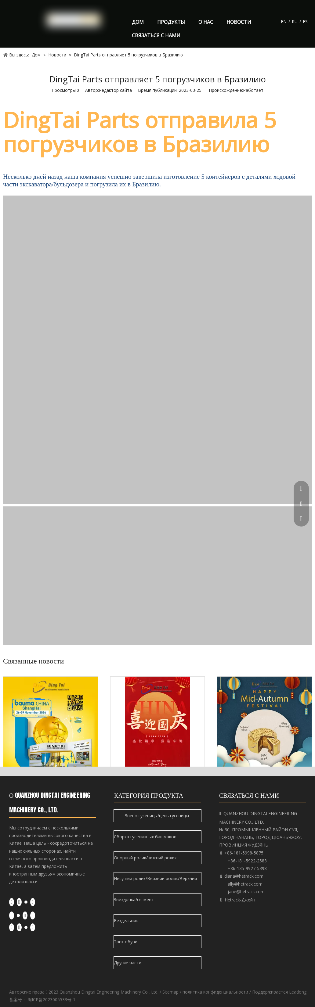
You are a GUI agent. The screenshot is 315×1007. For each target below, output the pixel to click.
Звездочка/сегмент (134, 899)
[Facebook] (11, 902)
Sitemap (170, 992)
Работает (253, 90)
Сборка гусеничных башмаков (146, 837)
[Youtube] (32, 902)
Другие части (128, 963)
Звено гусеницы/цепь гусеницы (157, 815)
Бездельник (126, 920)
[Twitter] (25, 901)
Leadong (297, 992)
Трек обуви (126, 941)
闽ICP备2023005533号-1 (51, 999)
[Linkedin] (19, 902)
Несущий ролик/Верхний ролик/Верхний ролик (155, 880)
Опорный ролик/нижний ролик (146, 858)
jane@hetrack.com (246, 891)
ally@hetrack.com (245, 884)
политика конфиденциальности (215, 992)
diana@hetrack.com (243, 876)
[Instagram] (32, 915)
